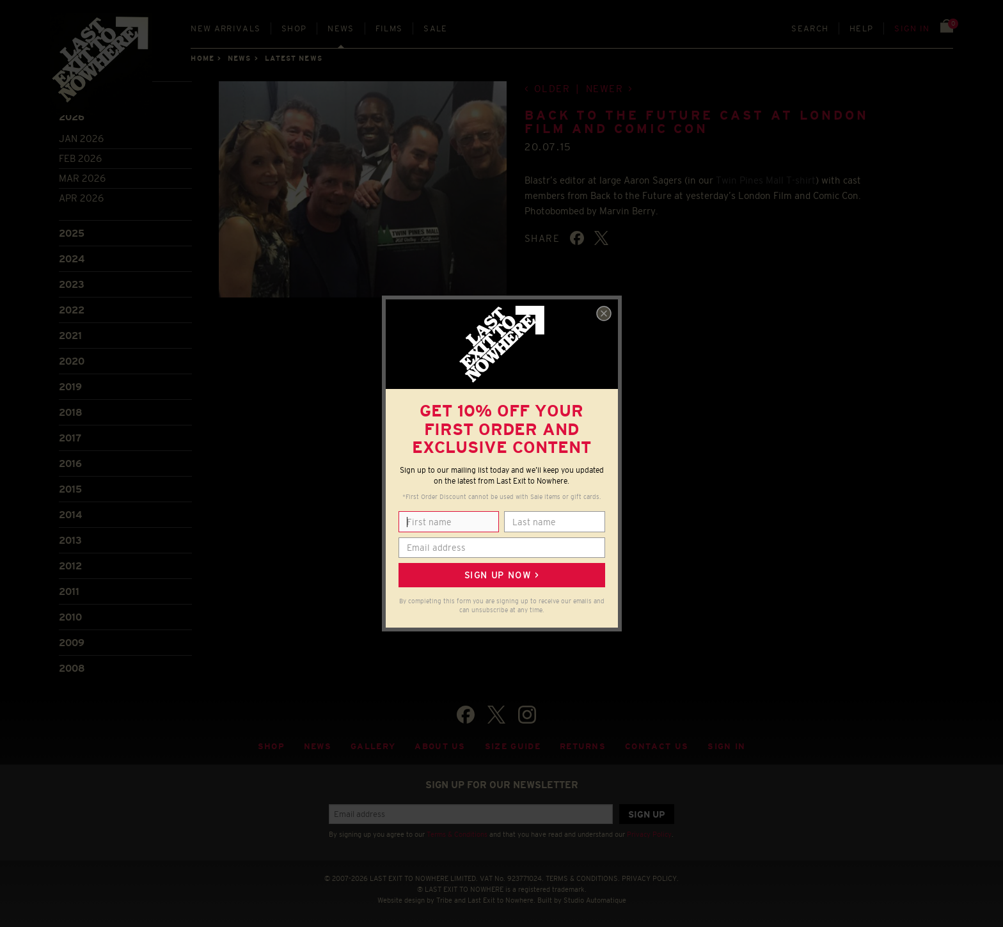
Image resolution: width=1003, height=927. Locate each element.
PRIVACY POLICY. (650, 878)
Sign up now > (501, 575)
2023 (71, 284)
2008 (72, 668)
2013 (70, 540)
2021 (70, 335)
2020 (71, 361)
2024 (71, 258)
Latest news (293, 58)
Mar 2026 (82, 178)
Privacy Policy (649, 834)
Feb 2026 (80, 158)
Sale (435, 28)
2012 (70, 565)
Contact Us (656, 746)
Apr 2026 (81, 198)
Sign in (911, 28)
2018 (71, 412)
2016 (70, 463)
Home (202, 58)
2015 (70, 489)
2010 (70, 617)
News (341, 28)
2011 (69, 591)
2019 (70, 386)
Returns (583, 746)
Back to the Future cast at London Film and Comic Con (697, 122)
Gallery (373, 746)
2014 (70, 514)
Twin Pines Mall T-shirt (766, 180)
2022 (71, 310)
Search (809, 28)
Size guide (513, 746)
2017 (70, 437)
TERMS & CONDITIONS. (583, 878)
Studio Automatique (595, 900)
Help (861, 28)
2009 (71, 642)
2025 (71, 233)
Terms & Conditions (457, 834)
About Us (440, 746)
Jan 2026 (81, 138)
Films (389, 28)
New (225, 28)
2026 (71, 116)
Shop (293, 28)
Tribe (444, 900)
